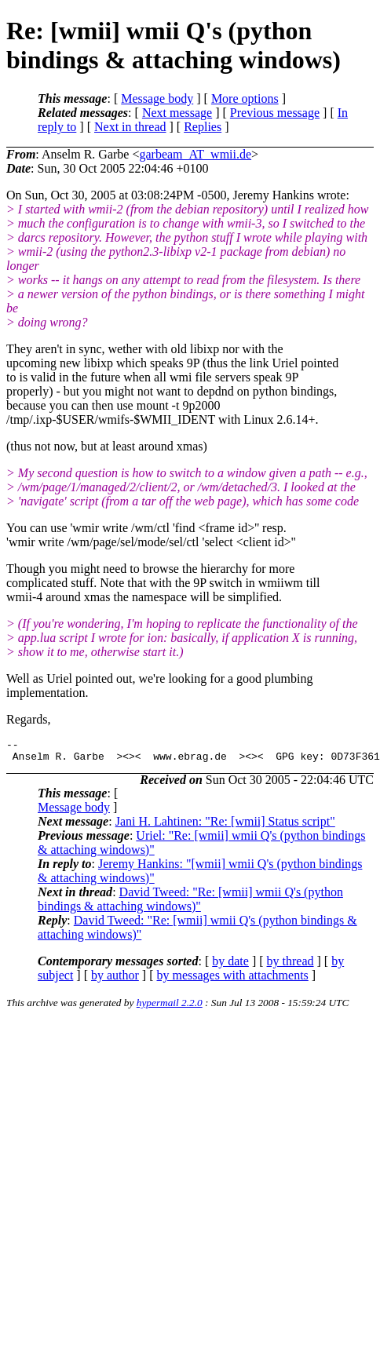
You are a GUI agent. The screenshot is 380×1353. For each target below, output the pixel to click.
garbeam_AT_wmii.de (195, 154)
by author (115, 979)
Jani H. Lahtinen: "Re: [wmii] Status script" (225, 826)
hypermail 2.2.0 (170, 1007)
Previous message (275, 112)
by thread (290, 965)
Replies (202, 126)
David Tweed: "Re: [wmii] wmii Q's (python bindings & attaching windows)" (190, 903)
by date (230, 965)
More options (245, 98)
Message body (157, 98)
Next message (177, 112)
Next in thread (130, 126)
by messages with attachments (233, 979)
